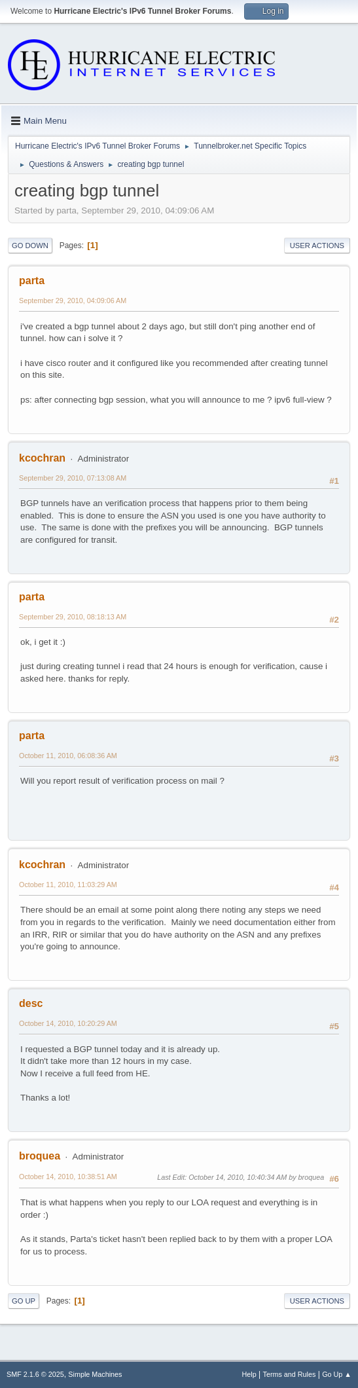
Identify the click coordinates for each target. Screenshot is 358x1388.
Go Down (30, 245)
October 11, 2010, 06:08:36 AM (68, 755)
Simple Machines (95, 1374)
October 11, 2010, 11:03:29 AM (68, 884)
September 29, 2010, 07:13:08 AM (72, 478)
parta (32, 280)
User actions (317, 245)
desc (31, 1003)
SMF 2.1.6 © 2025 (35, 1374)
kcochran (42, 458)
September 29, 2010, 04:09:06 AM (72, 300)
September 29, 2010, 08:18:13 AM (72, 617)
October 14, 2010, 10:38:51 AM (68, 1176)
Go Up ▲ (336, 1374)
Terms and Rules (289, 1374)
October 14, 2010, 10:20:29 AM (68, 1023)
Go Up (23, 1301)
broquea (39, 1155)
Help (249, 1374)
